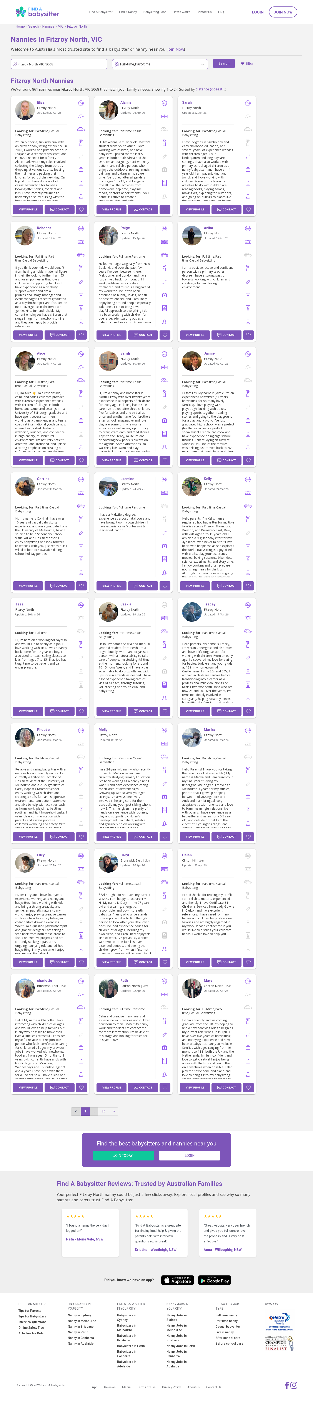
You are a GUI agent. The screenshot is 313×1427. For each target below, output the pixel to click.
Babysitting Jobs (154, 12)
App (95, 1387)
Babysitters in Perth (131, 1346)
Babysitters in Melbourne (127, 1328)
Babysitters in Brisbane (127, 1338)
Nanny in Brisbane (80, 1326)
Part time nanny (227, 1321)
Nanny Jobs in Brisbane (176, 1338)
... (94, 1111)
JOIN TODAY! (123, 1156)
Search (33, 26)
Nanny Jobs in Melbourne (176, 1328)
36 (103, 1111)
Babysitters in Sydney (127, 1318)
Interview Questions (32, 1322)
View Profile (28, 209)
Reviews (110, 1387)
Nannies (48, 26)
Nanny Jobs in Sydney (176, 1318)
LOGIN (190, 1156)
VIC (60, 26)
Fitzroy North (77, 26)
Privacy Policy (171, 1387)
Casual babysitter (228, 1326)
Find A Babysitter (101, 12)
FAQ (221, 12)
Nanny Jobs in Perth (180, 1346)
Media (126, 1387)
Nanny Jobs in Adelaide (176, 1364)
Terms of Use (146, 1387)
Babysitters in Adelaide (127, 1364)
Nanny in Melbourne (82, 1321)
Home (20, 26)
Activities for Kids (31, 1333)
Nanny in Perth (78, 1332)
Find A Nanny (128, 12)
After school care (228, 1338)
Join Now (283, 12)
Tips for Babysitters (32, 1316)
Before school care (229, 1343)
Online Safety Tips (31, 1327)
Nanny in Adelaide (80, 1343)
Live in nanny (225, 1332)
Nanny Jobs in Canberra (176, 1354)
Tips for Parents (29, 1310)
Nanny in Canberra (81, 1338)
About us (193, 1387)
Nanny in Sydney (79, 1315)
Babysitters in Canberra (127, 1354)
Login (258, 12)
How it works (181, 12)
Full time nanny (226, 1315)
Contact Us (204, 12)
